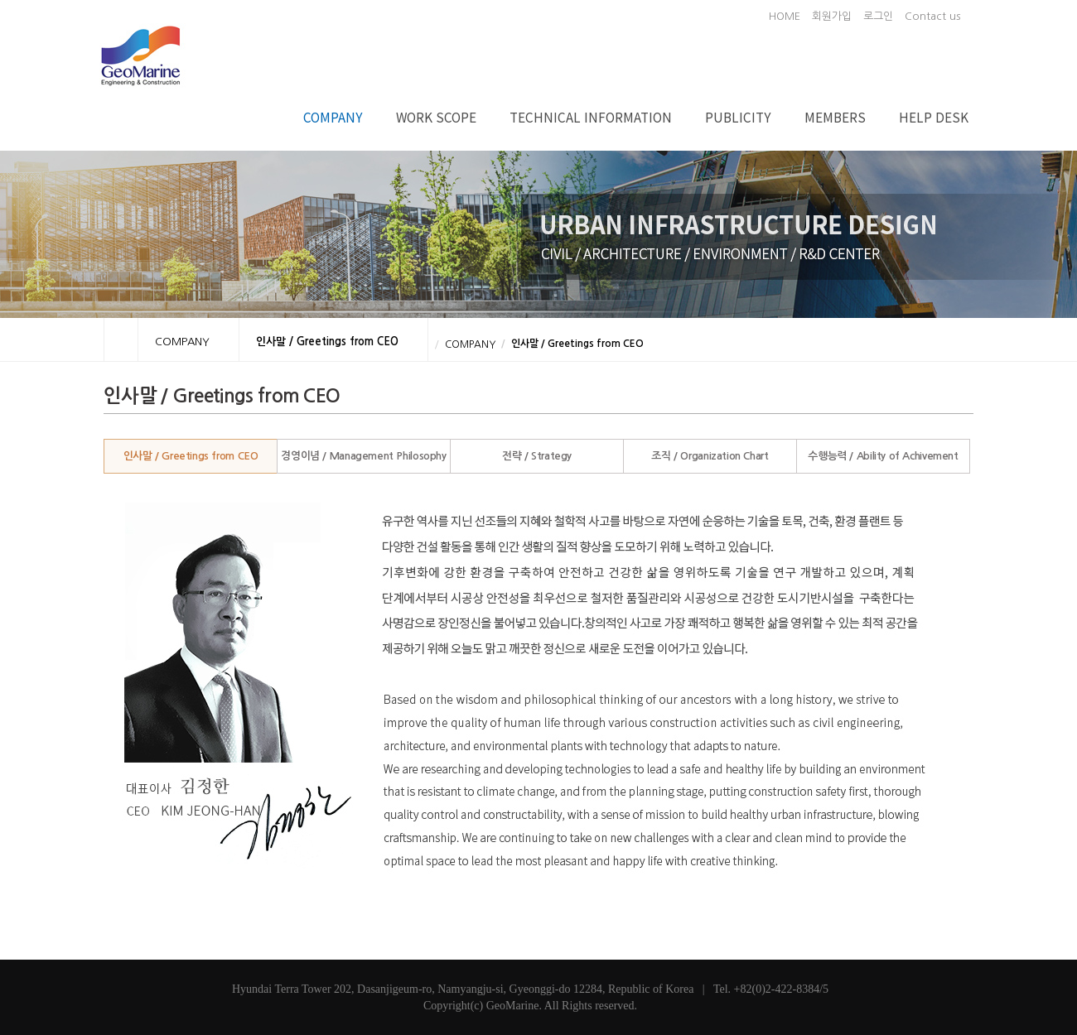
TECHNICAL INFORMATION (591, 117)
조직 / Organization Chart (709, 455)
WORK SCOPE (436, 117)
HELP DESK (933, 117)
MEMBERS (835, 117)
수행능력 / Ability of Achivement (883, 455)
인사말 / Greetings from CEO (190, 455)
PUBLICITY (738, 117)
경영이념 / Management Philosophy (363, 455)
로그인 (878, 16)
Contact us (932, 16)
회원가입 (832, 16)
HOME (784, 16)
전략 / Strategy (537, 455)
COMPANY (333, 117)
